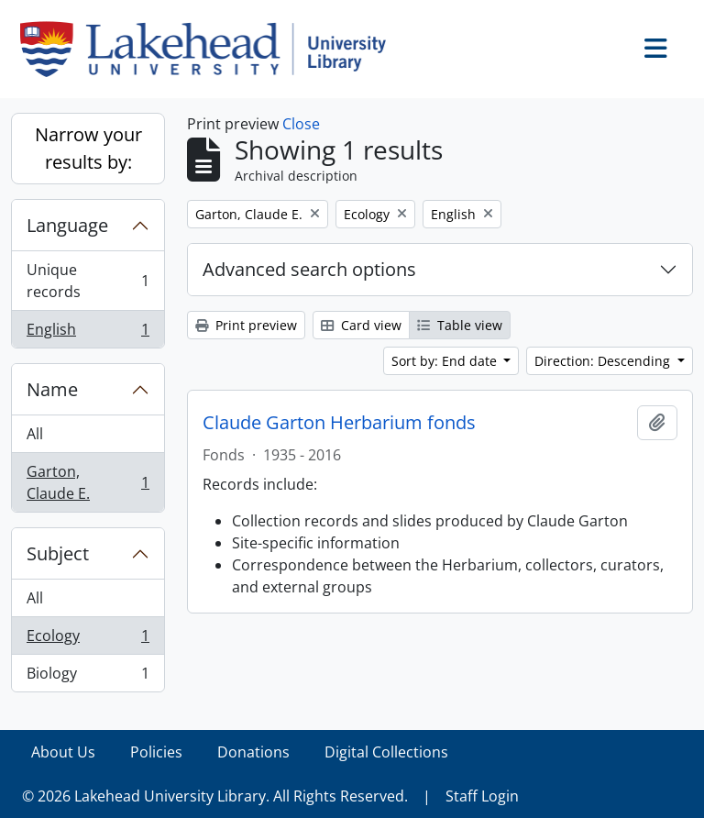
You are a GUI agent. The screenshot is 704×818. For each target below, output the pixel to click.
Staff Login (482, 796)
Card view (361, 325)
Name (52, 389)
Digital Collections (386, 752)
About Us (63, 752)
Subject (58, 553)
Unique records (87, 281)
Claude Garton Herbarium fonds (339, 423)
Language (67, 225)
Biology (87, 676)
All (35, 434)
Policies (156, 752)
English (87, 333)
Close (301, 124)
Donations (253, 752)
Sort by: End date (445, 361)
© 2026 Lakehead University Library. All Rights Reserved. (215, 796)
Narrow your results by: (88, 148)
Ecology (87, 640)
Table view (459, 325)
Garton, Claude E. (87, 482)
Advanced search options (309, 269)
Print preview (246, 325)
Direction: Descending (604, 361)
